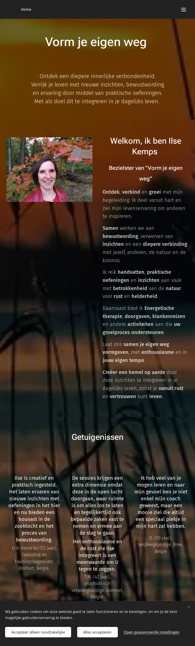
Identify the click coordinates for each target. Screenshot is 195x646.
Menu (183, 9)
